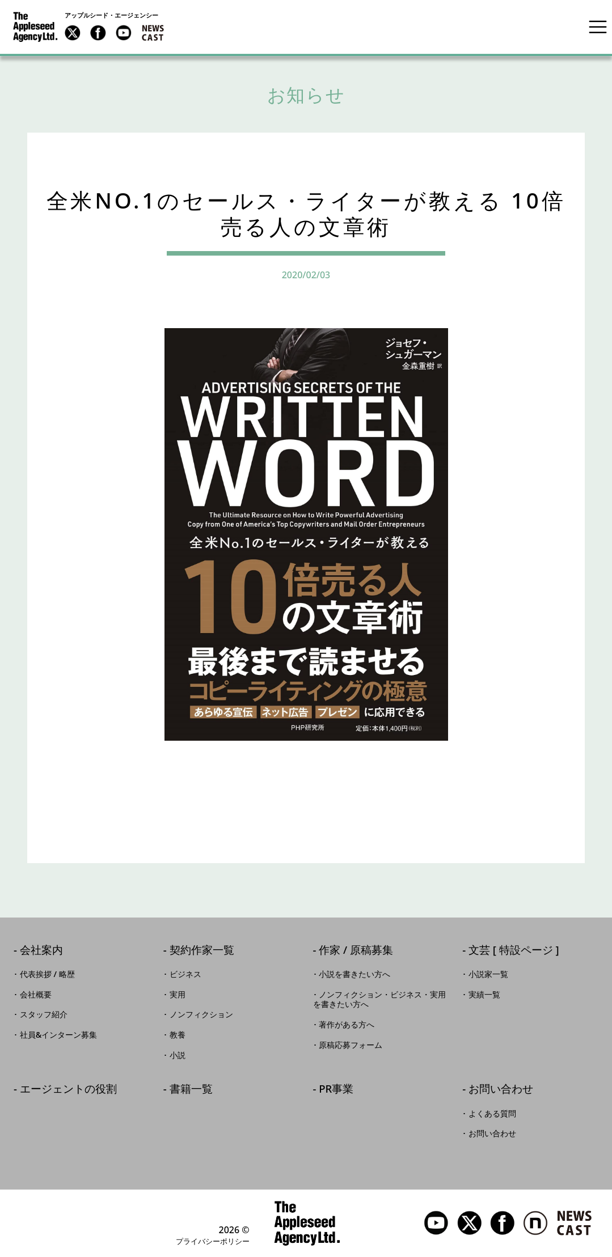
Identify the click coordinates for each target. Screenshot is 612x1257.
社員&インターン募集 (59, 1035)
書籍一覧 (191, 1089)
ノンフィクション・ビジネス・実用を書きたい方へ (379, 1000)
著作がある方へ (346, 1025)
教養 (177, 1035)
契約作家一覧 (202, 951)
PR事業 (336, 1089)
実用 (177, 995)
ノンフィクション (201, 1014)
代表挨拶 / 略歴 (47, 974)
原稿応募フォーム (350, 1045)
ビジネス (185, 974)
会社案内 (41, 951)
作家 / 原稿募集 (356, 951)
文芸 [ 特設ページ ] (514, 951)
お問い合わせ (501, 1089)
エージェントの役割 (68, 1089)
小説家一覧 (488, 974)
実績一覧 (484, 995)
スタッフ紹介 (43, 1014)
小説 (177, 1055)
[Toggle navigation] (598, 27)
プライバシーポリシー (213, 1241)
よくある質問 (492, 1114)
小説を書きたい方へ (354, 974)
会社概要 (36, 995)
